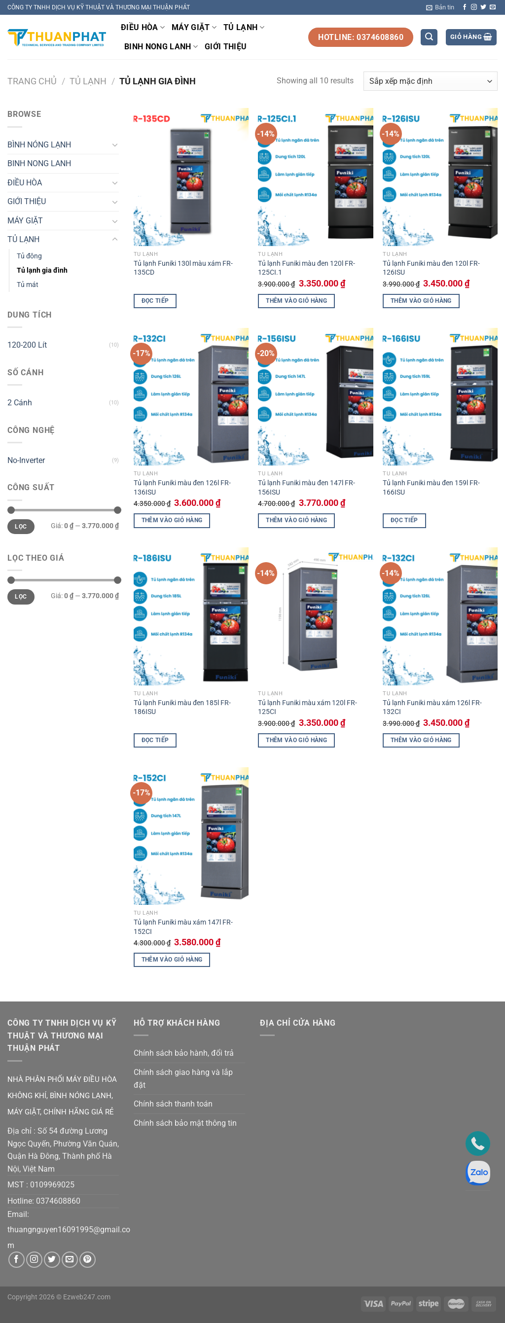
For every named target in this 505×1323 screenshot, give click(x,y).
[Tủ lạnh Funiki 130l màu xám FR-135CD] (191, 177)
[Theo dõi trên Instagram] (474, 7)
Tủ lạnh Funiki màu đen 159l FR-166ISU (431, 488)
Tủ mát (27, 285)
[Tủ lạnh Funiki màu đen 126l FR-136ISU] (191, 396)
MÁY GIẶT (194, 28)
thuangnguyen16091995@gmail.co (68, 1229)
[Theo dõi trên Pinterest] (87, 1259)
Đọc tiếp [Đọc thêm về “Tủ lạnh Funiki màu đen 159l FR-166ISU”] (404, 520)
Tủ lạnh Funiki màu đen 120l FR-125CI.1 (306, 268)
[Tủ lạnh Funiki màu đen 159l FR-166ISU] (440, 396)
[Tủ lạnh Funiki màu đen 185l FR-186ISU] (191, 616)
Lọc (21, 526)
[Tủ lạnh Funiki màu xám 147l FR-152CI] (191, 836)
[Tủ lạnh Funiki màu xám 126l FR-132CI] (440, 616)
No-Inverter (26, 460)
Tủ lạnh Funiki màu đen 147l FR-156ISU (306, 488)
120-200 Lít (27, 345)
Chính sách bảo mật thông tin (185, 1123)
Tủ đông (29, 256)
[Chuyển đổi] (115, 144)
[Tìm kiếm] (429, 37)
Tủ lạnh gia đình (42, 270)
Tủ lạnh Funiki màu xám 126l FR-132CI (432, 707)
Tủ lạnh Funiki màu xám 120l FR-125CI (307, 707)
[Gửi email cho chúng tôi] (493, 7)
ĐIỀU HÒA (143, 28)
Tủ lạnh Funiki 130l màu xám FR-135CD (183, 268)
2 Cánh (19, 402)
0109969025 (52, 1184)
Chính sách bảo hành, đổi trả (184, 1053)
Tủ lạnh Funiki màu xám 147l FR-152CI (183, 927)
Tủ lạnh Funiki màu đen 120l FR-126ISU (431, 268)
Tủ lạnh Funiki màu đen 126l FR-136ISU (182, 488)
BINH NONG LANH (161, 47)
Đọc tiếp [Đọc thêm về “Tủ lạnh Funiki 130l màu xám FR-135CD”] (155, 300)
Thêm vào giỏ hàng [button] (296, 300)
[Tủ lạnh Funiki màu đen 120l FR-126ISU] (440, 177)
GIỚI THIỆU (226, 46)
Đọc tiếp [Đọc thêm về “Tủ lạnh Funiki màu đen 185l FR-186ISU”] (155, 740)
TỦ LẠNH (243, 28)
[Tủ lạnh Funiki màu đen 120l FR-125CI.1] (315, 177)
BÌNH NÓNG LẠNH (39, 144)
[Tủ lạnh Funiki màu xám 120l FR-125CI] (315, 616)
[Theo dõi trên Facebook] (465, 7)
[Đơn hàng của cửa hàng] (430, 81)
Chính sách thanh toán (173, 1103)
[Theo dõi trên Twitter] (483, 7)
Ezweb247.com (86, 1297)
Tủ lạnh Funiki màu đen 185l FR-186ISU (182, 707)
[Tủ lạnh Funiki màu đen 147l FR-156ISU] (315, 396)
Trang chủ (32, 81)
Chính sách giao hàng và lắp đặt (183, 1079)
